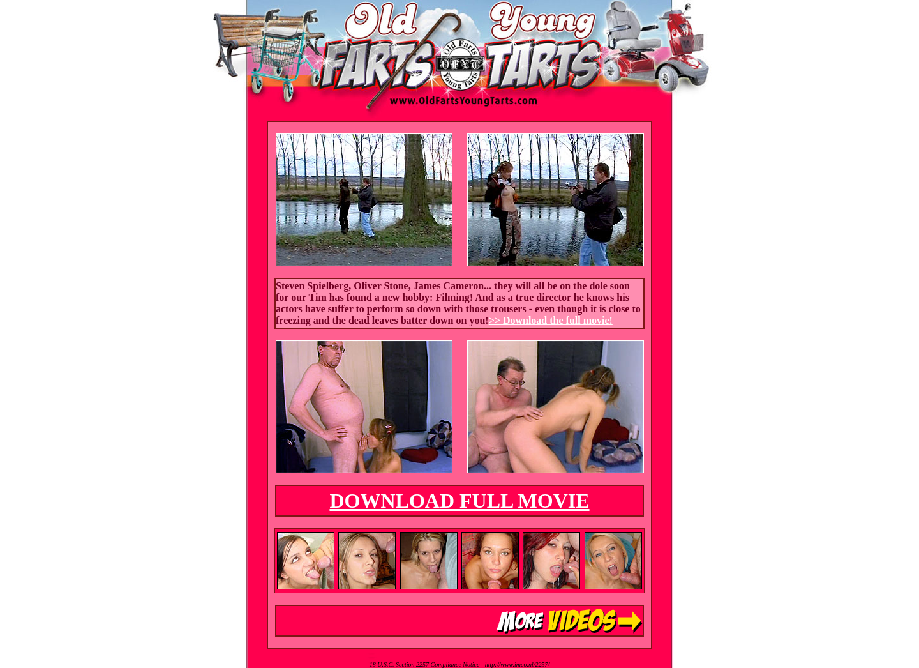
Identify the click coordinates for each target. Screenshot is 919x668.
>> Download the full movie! (551, 320)
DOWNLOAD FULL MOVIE (459, 500)
